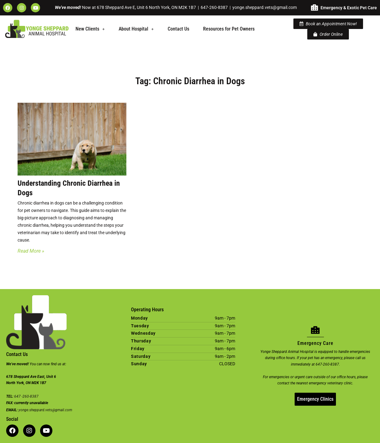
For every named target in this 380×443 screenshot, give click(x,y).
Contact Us (178, 29)
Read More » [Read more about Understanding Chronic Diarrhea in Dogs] (31, 251)
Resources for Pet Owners (229, 29)
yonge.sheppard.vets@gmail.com (264, 7)
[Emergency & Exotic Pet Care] (314, 8)
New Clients (90, 29)
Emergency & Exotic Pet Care (349, 7)
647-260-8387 (214, 7)
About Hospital (136, 29)
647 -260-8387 (26, 396)
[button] (90, 29)
